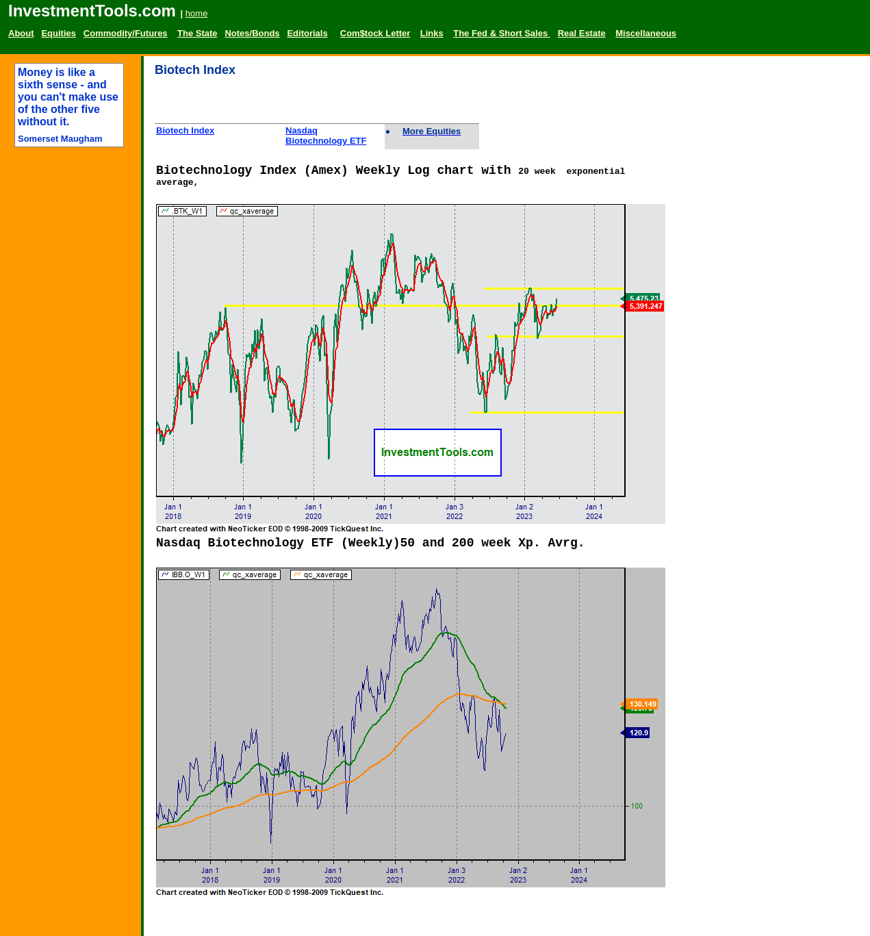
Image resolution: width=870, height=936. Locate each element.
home (196, 13)
